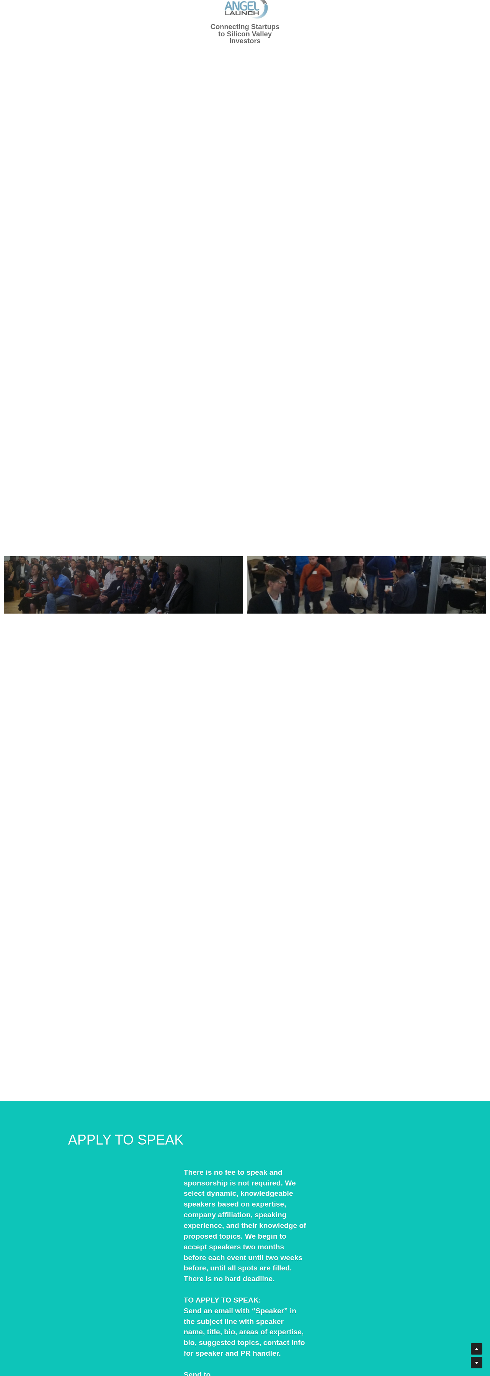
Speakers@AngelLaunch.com (147, 1268)
